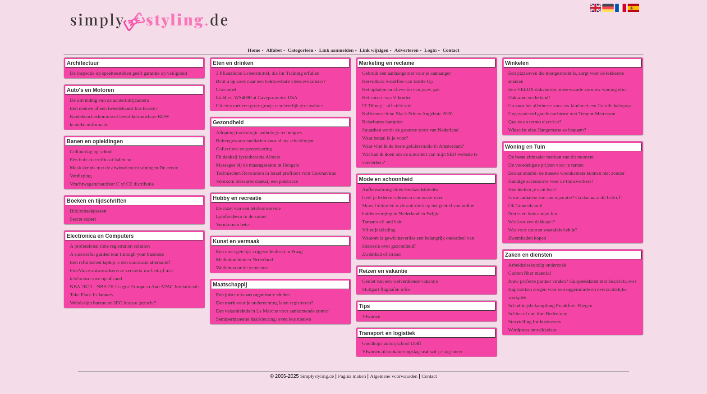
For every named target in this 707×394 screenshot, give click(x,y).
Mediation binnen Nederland (244, 259)
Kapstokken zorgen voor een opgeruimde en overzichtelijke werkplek (567, 293)
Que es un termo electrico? (534, 121)
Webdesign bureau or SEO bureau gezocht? (113, 302)
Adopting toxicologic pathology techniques (259, 132)
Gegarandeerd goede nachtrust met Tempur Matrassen (561, 113)
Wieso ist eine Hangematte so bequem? (547, 129)
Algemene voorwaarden (394, 376)
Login (430, 50)
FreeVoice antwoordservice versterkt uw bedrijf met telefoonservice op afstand (121, 274)
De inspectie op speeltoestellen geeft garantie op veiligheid (128, 73)
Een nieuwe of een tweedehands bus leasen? (113, 108)
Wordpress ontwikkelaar (532, 329)
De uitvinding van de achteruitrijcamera (109, 100)
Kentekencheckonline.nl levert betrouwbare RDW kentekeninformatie (119, 120)
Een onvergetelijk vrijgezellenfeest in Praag (259, 251)
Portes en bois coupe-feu (532, 213)
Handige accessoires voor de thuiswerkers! (550, 181)
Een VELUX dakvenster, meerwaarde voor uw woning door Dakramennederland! (567, 93)
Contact (450, 50)
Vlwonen (371, 316)
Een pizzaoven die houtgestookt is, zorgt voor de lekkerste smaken (566, 77)
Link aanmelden (336, 50)
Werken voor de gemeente (242, 267)
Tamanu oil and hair (382, 221)
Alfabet (274, 50)
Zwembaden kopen (527, 237)
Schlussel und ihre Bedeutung (537, 313)
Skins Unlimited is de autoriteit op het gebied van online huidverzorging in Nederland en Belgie (418, 209)
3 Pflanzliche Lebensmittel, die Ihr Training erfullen (267, 73)
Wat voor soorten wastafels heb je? (542, 229)
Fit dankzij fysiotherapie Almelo (248, 156)
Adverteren (407, 50)
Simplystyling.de (317, 376)
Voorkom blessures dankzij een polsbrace (257, 181)
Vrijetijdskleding (378, 229)
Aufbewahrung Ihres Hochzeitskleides (400, 189)
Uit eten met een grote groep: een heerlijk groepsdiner (269, 105)
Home (254, 50)
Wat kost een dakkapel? (531, 221)
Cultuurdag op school (91, 151)
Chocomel (226, 89)
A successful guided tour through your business (117, 254)
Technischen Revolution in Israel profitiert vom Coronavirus (276, 173)
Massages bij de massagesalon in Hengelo (257, 165)
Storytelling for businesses (534, 321)
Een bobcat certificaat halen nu (100, 159)
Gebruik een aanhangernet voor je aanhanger (406, 73)
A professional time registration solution (110, 246)
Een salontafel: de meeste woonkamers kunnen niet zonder (566, 173)
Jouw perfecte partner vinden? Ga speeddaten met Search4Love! (572, 281)
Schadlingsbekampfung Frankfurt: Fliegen (550, 305)
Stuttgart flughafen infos (386, 289)
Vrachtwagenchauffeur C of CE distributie (112, 183)
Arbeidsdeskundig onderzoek (537, 264)
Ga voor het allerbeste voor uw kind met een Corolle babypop (569, 105)
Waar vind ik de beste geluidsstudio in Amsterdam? (413, 146)
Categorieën (300, 50)
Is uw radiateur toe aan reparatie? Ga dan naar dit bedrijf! (565, 197)
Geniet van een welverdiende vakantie (400, 281)
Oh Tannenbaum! (525, 205)
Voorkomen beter (233, 224)
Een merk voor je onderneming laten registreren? (264, 302)
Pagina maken (352, 376)
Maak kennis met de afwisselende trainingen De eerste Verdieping (124, 171)
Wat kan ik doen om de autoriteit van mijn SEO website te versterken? (419, 158)
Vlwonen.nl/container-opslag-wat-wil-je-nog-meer (412, 351)
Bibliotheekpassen (88, 210)
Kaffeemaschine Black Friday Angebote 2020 (407, 113)
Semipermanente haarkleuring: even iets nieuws (263, 319)
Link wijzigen (373, 50)
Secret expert (83, 219)
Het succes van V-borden (387, 97)
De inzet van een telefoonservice (248, 208)
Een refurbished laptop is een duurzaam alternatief (120, 262)
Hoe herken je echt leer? (532, 189)
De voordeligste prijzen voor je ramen (545, 165)
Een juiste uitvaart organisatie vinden (253, 294)
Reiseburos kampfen (382, 121)
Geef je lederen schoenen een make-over (402, 197)
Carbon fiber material (529, 273)
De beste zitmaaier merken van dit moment (550, 156)
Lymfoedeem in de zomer (241, 216)
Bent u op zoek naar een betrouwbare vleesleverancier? (271, 81)
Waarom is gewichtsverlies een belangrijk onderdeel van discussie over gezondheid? (418, 242)
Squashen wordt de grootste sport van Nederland (410, 129)
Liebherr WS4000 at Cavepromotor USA (257, 97)
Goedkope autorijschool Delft (391, 343)
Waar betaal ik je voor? (385, 137)
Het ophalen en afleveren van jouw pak (401, 89)
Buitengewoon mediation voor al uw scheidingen (264, 140)
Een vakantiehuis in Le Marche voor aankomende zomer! (273, 310)
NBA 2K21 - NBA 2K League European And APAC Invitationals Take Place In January (134, 290)
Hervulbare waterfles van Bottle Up (397, 81)
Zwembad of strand (381, 254)
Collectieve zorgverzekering (244, 148)
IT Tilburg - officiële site (386, 105)
